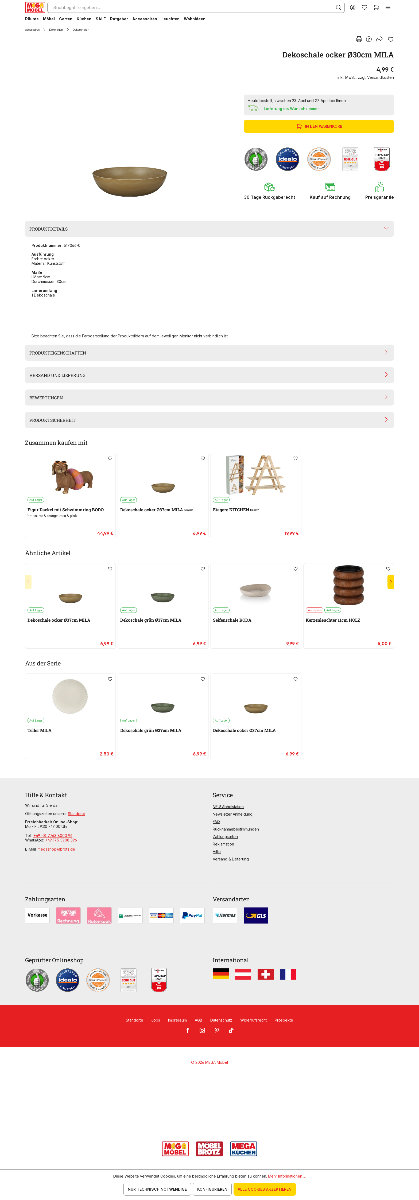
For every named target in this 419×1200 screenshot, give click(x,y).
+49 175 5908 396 (61, 840)
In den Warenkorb (319, 126)
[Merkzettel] (364, 7)
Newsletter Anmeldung (233, 814)
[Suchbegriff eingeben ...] (196, 7)
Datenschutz (221, 1020)
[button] (269, 191)
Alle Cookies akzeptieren (265, 1189)
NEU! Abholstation (228, 806)
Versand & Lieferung (231, 859)
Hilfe (217, 851)
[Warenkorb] (376, 7)
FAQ (216, 821)
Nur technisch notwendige (157, 1189)
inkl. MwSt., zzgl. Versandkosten (365, 77)
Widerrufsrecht (253, 1020)
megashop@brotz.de (56, 849)
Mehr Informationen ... (287, 1176)
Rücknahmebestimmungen (236, 829)
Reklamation (223, 844)
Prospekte (284, 1020)
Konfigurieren (212, 1189)
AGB (198, 1020)
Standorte (76, 813)
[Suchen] (338, 7)
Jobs (155, 1020)
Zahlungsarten (225, 836)
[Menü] (388, 7)
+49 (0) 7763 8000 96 (52, 835)
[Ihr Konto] (353, 7)
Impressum (177, 1020)
